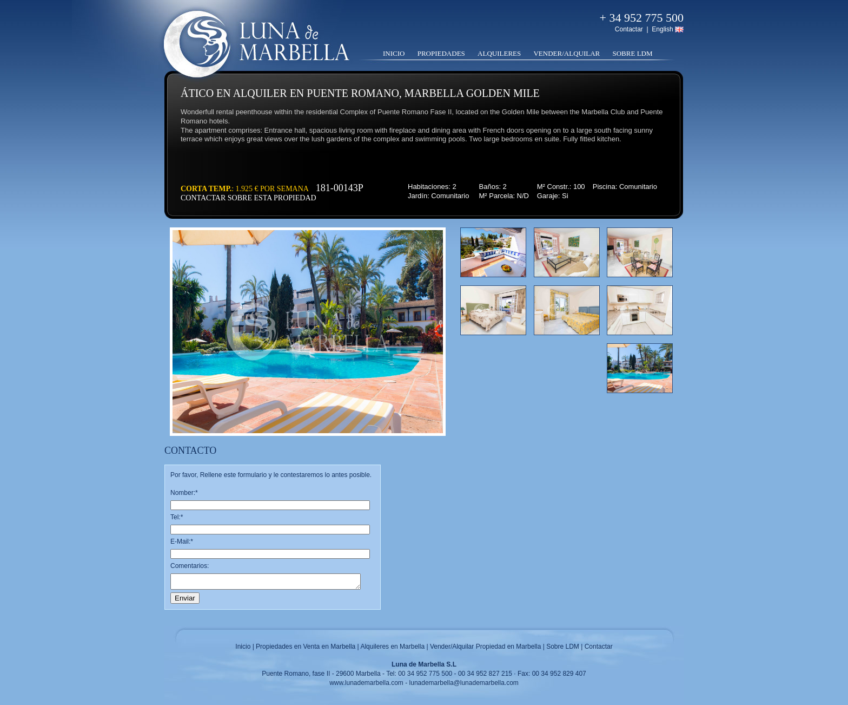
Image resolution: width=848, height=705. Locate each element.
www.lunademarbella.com (366, 683)
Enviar (185, 598)
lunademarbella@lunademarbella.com (464, 683)
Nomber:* (184, 493)
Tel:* (176, 517)
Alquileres (499, 53)
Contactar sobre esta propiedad (248, 198)
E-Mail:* (181, 541)
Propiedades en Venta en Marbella (305, 646)
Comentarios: (189, 566)
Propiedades (441, 53)
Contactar (629, 29)
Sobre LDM (633, 53)
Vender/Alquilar (566, 53)
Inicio (394, 53)
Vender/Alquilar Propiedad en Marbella (485, 646)
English (662, 29)
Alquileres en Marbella (392, 646)
